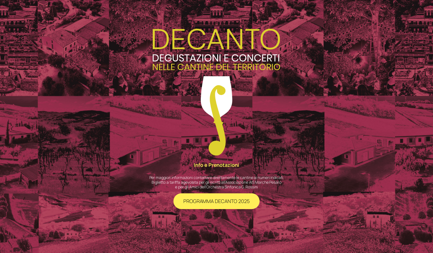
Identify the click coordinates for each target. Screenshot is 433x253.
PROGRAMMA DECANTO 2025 (216, 201)
